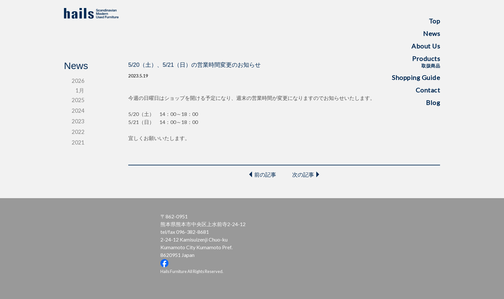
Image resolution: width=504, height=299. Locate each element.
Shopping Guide (416, 77)
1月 (80, 90)
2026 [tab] (78, 80)
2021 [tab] (78, 142)
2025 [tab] (78, 100)
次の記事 (303, 174)
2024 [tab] (78, 110)
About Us (425, 46)
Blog (433, 102)
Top (434, 21)
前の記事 (265, 174)
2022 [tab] (78, 131)
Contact (428, 90)
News (431, 33)
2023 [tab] (78, 121)
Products (426, 61)
